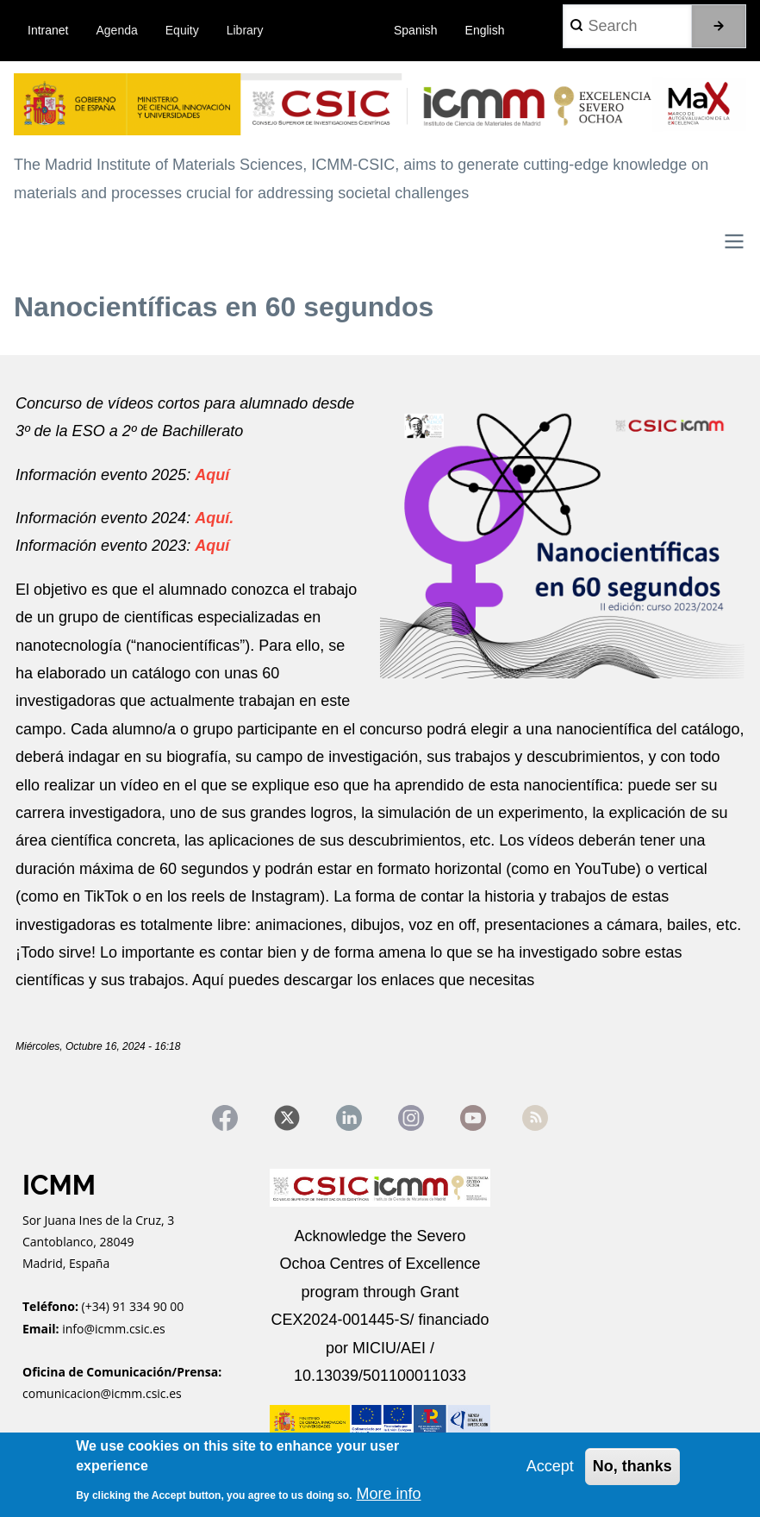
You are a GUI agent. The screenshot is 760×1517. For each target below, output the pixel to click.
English (485, 30)
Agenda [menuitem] (117, 30)
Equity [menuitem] (182, 30)
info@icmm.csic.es (115, 1328)
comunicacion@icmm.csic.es (102, 1393)
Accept (550, 1466)
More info (388, 1493)
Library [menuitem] (245, 30)
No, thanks (632, 1466)
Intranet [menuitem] (48, 30)
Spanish (416, 30)
